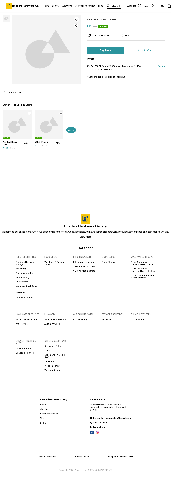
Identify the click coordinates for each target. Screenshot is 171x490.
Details (161, 66)
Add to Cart (145, 50)
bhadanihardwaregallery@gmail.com (112, 418)
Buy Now (105, 50)
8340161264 (100, 422)
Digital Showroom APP (100, 470)
